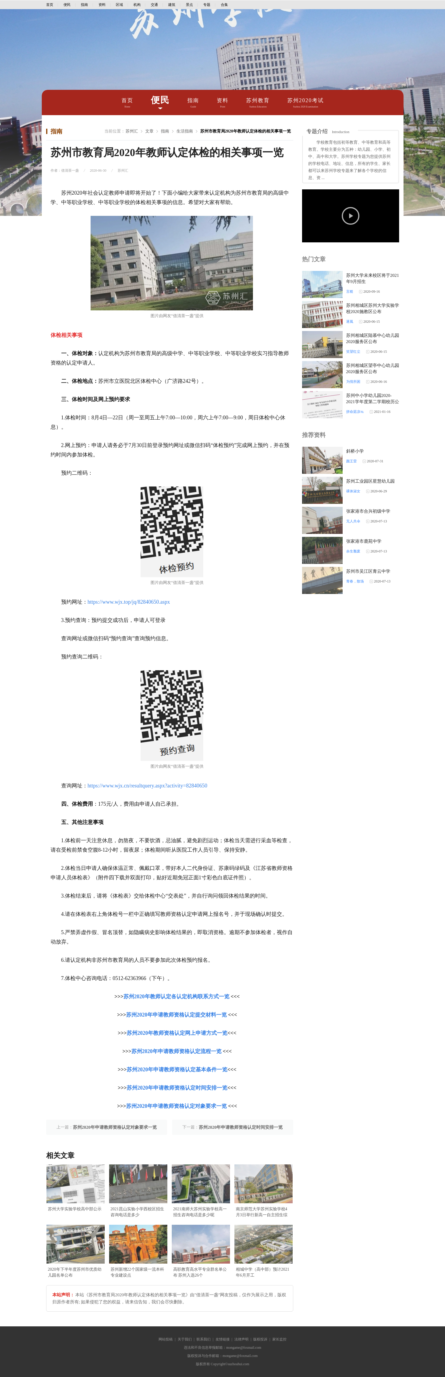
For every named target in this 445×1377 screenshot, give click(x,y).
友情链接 (223, 1339)
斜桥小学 (355, 451)
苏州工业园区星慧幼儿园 (370, 481)
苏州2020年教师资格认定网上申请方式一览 (177, 1033)
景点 (189, 5)
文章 (149, 131)
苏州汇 (132, 131)
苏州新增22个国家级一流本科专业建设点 (137, 1272)
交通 (154, 5)
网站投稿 (166, 1339)
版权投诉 (260, 1339)
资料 (102, 5)
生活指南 (184, 131)
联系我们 (203, 1339)
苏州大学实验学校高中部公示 (74, 1209)
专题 (206, 5)
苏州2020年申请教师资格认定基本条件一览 (177, 1070)
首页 (49, 5)
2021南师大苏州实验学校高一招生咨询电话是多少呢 (200, 1212)
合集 (224, 5)
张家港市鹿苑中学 (363, 541)
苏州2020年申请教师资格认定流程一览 (176, 1051)
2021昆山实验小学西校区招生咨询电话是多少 (137, 1212)
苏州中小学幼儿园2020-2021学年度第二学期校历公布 (372, 401)
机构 (137, 5)
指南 (84, 5)
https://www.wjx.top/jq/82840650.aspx (129, 602)
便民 (67, 5)
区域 (119, 5)
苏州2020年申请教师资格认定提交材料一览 (176, 1015)
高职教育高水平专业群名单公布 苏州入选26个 (200, 1272)
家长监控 (279, 1339)
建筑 (171, 5)
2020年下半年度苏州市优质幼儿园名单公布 (74, 1272)
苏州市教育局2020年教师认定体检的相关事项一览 (245, 131)
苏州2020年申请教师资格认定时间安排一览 (177, 1088)
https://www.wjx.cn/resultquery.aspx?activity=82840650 (147, 786)
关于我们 (185, 1339)
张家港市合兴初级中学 (368, 511)
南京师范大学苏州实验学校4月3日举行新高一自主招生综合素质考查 (261, 1212)
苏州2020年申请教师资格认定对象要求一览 (176, 1106)
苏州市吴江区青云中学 (368, 571)
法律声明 (241, 1339)
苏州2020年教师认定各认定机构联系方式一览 (176, 996)
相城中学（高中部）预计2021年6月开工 (262, 1272)
